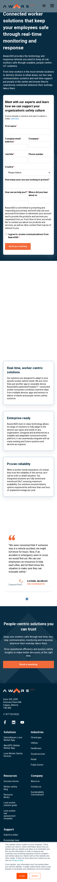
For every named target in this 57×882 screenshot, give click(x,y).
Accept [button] (22, 876)
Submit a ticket (11, 835)
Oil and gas (36, 737)
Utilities (34, 743)
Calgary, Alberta (10, 705)
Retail (33, 759)
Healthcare (36, 748)
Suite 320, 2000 (10, 699)
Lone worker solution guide (10, 803)
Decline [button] (35, 876)
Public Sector (37, 765)
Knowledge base (11, 840)
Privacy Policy (17, 860)
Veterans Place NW (12, 702)
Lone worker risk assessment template (10, 815)
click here (15, 119)
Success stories (11, 781)
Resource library (8, 795)
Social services (38, 754)
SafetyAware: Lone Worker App (13, 738)
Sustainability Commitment (37, 793)
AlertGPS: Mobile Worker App (12, 746)
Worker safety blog (10, 787)
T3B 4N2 (7, 708)
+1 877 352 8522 (11, 714)
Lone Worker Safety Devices (13, 754)
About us (35, 781)
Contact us (36, 786)
